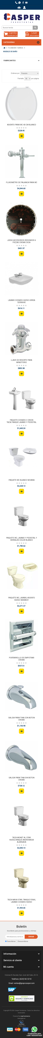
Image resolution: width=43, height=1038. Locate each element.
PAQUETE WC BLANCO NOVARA (22, 480)
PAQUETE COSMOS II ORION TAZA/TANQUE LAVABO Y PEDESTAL (21, 421)
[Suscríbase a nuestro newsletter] (15, 937)
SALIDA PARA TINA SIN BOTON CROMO (21, 779)
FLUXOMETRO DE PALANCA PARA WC (21, 182)
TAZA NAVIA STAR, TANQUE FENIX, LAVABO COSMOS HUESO (21, 901)
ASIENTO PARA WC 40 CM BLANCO (21, 125)
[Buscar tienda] (17, 28)
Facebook (19, 990)
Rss (24, 990)
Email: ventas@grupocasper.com (22, 983)
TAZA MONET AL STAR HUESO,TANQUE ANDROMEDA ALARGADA (21, 839)
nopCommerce (25, 1016)
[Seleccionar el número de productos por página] (27, 79)
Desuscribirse (23, 941)
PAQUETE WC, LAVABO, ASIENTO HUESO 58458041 (21, 599)
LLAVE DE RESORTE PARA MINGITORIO (21, 361)
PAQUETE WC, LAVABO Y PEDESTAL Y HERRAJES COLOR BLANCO (21, 539)
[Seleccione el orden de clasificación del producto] (29, 73)
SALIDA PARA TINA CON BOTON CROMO (21, 719)
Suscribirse (11, 941)
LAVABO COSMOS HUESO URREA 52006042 (21, 301)
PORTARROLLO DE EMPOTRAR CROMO (21, 659)
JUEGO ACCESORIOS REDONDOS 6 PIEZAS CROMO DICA (21, 241)
